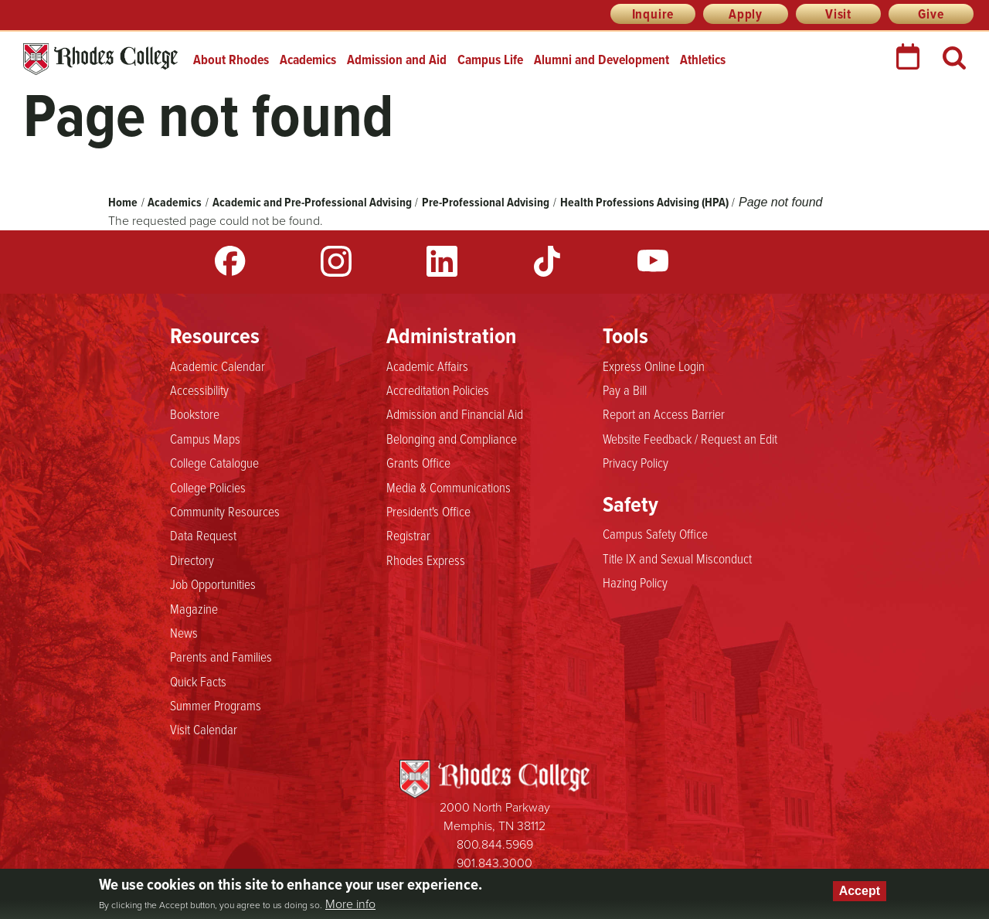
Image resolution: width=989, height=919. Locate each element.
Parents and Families (221, 657)
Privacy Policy (635, 463)
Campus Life (490, 59)
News (184, 633)
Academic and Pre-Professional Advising (312, 202)
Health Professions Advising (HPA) (644, 202)
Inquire (653, 14)
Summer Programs (215, 706)
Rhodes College (100, 59)
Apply (746, 14)
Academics (308, 59)
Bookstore (194, 414)
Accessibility (199, 390)
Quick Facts (198, 682)
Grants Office (418, 463)
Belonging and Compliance (451, 439)
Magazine (194, 609)
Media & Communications (448, 488)
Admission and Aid (397, 59)
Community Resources (225, 512)
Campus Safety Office (655, 534)
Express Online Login (654, 366)
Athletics (703, 59)
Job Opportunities (213, 584)
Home (123, 202)
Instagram (336, 261)
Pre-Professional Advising (485, 202)
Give (930, 14)
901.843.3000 (494, 863)
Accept (859, 890)
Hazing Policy (635, 583)
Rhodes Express (425, 560)
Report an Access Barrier (664, 414)
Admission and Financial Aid (454, 414)
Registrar (408, 536)
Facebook (230, 261)
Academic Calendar (217, 366)
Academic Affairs (427, 366)
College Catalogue (214, 463)
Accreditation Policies (437, 390)
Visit (838, 14)
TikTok (547, 261)
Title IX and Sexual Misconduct (677, 559)
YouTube (652, 261)
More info (350, 904)
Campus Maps (205, 439)
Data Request (203, 536)
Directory (192, 560)
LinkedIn (442, 261)
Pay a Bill (625, 390)
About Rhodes (231, 59)
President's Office (428, 512)
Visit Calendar (203, 730)
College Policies (208, 488)
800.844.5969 (495, 844)
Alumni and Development (601, 59)
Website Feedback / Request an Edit (690, 439)
